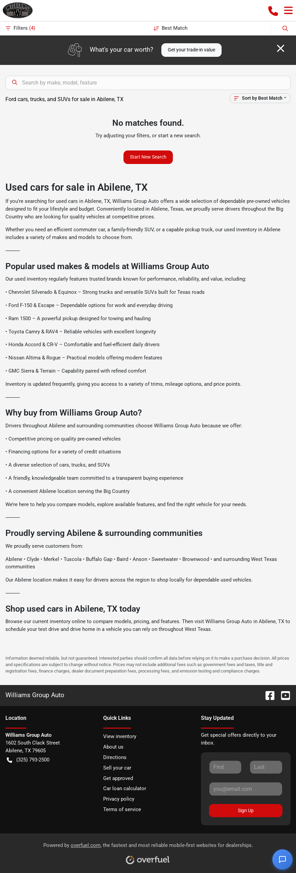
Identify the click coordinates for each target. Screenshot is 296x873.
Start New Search (148, 157)
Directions (115, 757)
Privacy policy (118, 799)
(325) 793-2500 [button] (28, 760)
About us (113, 747)
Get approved (118, 778)
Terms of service (122, 809)
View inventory (119, 736)
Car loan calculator (124, 788)
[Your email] (245, 789)
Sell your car (117, 768)
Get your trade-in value (191, 49)
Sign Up (246, 810)
